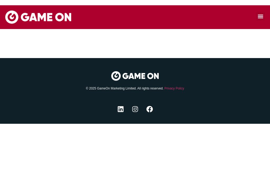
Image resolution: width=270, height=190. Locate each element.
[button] (260, 16)
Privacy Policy (174, 88)
